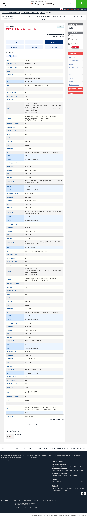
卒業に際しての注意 (74, 85)
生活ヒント (72, 64)
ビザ (70, 74)
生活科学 (64, 475)
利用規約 (58, 448)
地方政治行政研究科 (53, 47)
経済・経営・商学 (67, 466)
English (54, 488)
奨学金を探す (72, 93)
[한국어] (75, 9)
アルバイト (72, 71)
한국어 (76, 488)
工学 (74, 470)
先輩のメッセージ (36, 448)
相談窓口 (71, 81)
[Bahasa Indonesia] (81, 9)
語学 (57, 466)
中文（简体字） (61, 488)
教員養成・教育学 (57, 475)
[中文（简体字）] (68, 9)
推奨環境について (81, 448)
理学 (71, 470)
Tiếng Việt (82, 488)
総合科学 (75, 475)
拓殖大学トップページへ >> (35, 424)
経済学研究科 (15, 42)
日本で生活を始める (74, 60)
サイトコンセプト (18, 507)
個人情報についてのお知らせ (68, 448)
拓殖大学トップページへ (58, 36)
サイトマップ (51, 448)
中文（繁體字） (69, 488)
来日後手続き (72, 57)
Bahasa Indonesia (57, 490)
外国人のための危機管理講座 (75, 89)
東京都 (11, 26)
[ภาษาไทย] (85, 9)
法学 (61, 466)
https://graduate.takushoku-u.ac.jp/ (55, 34)
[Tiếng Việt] (78, 9)
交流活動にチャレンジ (74, 78)
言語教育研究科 (14, 47)
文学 (54, 466)
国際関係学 (80, 466)
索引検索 (44, 448)
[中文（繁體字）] (71, 9)
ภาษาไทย (65, 490)
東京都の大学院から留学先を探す (9, 461)
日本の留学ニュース (6, 448)
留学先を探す (16, 448)
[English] (65, 9)
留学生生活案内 (72, 53)
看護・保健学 (56, 470)
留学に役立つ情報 (25, 448)
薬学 (67, 470)
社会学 (74, 466)
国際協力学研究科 (34, 47)
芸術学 (69, 475)
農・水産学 (79, 470)
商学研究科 (34, 42)
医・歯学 (62, 470)
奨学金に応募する (73, 67)
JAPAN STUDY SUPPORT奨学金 (77, 482)
